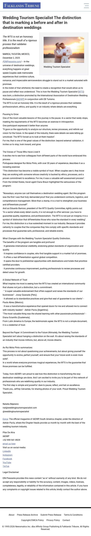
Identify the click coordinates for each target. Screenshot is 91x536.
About (11, 515)
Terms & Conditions (73, 515)
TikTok (6, 466)
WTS (81, 91)
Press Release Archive (27, 515)
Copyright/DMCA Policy (32, 520)
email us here (9, 443)
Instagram (7, 455)
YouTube (7, 462)
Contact (66, 520)
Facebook (7, 459)
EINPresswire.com (12, 61)
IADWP (20, 99)
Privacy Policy (53, 520)
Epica (5, 419)
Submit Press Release (51, 515)
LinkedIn (7, 451)
